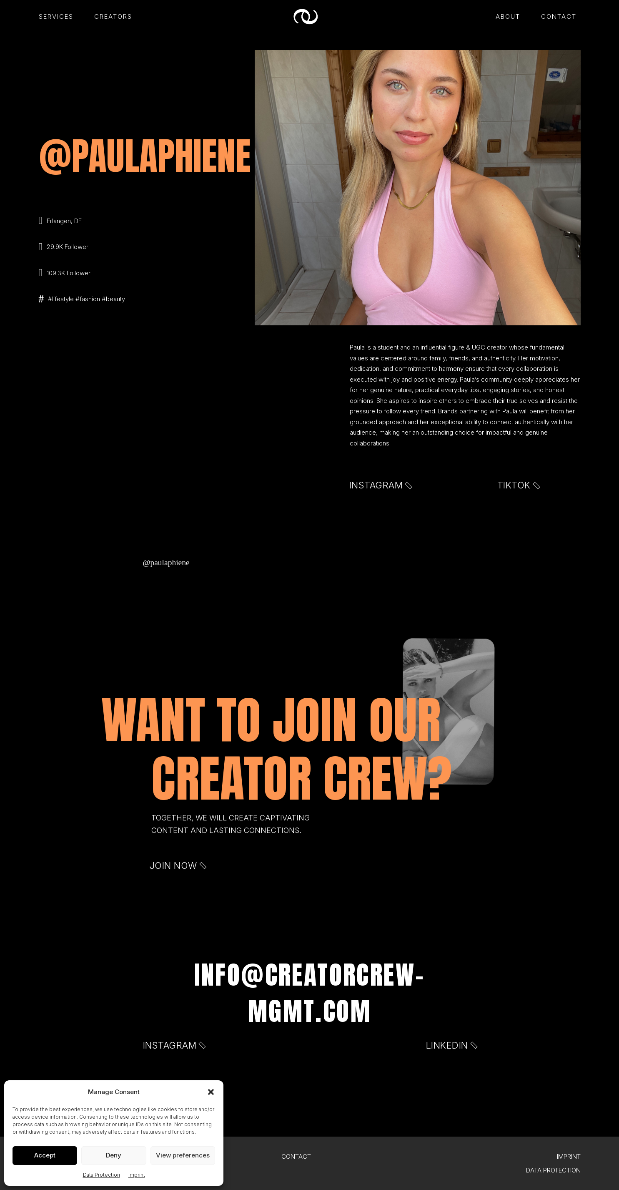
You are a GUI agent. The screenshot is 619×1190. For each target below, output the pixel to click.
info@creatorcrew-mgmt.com (309, 992)
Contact (296, 1156)
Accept (44, 1155)
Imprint (136, 1175)
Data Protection (101, 1175)
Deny (113, 1155)
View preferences (183, 1155)
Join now (177, 865)
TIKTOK (518, 485)
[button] (211, 1092)
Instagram (380, 485)
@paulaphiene (166, 562)
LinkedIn (451, 1045)
